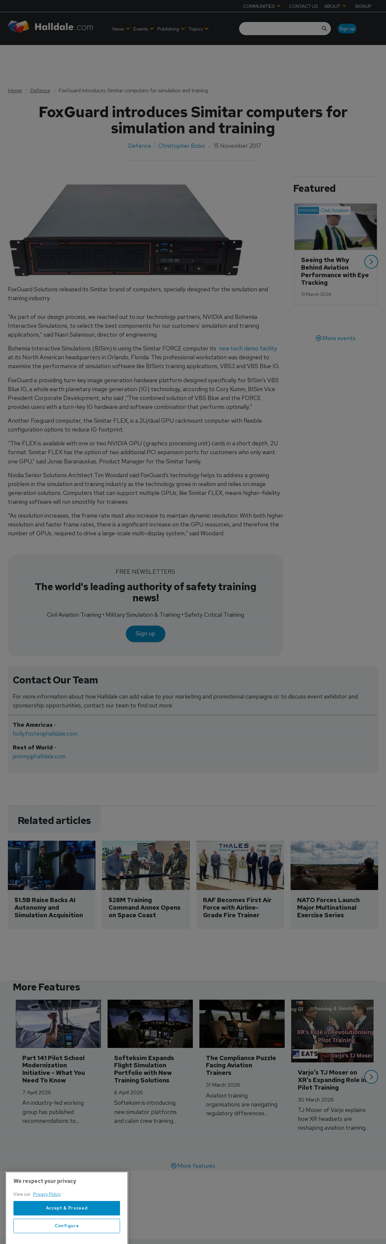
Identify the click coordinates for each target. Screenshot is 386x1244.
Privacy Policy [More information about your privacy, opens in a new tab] (47, 1218)
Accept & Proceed (67, 1232)
